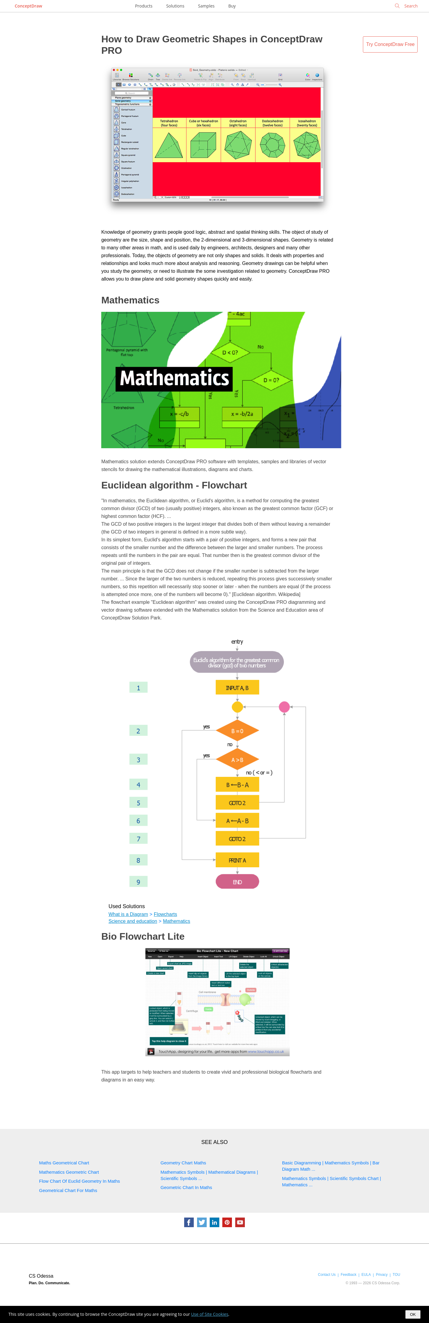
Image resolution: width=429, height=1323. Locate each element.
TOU (396, 1275)
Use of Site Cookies (209, 1314)
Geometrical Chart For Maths (68, 1190)
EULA (366, 1275)
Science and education (132, 921)
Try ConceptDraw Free (390, 44)
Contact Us (327, 1275)
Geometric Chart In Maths (186, 1187)
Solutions (175, 6)
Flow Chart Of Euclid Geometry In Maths (79, 1181)
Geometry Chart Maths (183, 1162)
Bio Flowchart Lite (142, 936)
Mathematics (130, 300)
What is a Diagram (128, 914)
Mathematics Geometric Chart (69, 1172)
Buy (232, 6)
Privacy (382, 1275)
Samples (206, 6)
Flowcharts (165, 914)
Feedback (348, 1275)
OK (413, 1314)
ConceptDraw (28, 6)
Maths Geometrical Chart (64, 1162)
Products (143, 6)
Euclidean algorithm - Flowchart (174, 485)
